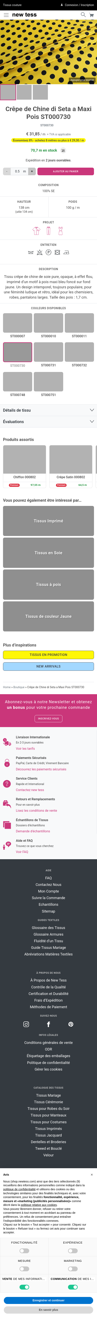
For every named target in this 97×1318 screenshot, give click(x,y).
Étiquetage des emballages (48, 1056)
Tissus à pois (48, 584)
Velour (48, 1155)
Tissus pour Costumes (48, 1122)
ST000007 (17, 336)
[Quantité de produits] (16, 171)
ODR (48, 1049)
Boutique (19, 687)
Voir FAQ (22, 852)
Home (7, 687)
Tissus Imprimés (48, 1129)
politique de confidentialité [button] (19, 1189)
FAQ (48, 878)
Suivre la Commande (48, 898)
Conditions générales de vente (48, 1042)
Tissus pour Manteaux (48, 1115)
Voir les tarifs (25, 749)
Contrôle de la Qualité (48, 987)
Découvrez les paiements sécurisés (41, 769)
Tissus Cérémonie (48, 1102)
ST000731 (48, 365)
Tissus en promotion (48, 655)
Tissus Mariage (48, 1095)
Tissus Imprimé (48, 521)
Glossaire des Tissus (48, 928)
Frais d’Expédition (48, 1000)
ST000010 (48, 336)
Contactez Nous (48, 884)
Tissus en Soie (48, 552)
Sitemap (48, 911)
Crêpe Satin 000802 (71, 477)
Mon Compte (48, 891)
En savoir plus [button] (48, 1309)
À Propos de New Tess (48, 980)
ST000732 (79, 365)
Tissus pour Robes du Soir (49, 1108)
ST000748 (17, 395)
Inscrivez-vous (48, 718)
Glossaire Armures (48, 934)
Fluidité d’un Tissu (48, 941)
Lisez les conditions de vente (36, 810)
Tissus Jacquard (48, 1135)
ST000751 (48, 395)
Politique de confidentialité (48, 1063)
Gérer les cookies (48, 1069)
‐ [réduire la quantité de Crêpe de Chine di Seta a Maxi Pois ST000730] (6, 171)
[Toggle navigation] (6, 15)
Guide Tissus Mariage (48, 947)
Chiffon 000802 (24, 477)
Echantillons (48, 904)
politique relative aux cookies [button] (39, 1205)
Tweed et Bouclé (48, 1148)
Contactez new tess (30, 790)
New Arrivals (48, 666)
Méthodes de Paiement (48, 1007)
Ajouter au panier (65, 171)
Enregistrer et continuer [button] (49, 1300)
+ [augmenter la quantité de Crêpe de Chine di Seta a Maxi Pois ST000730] (32, 171)
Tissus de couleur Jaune (48, 616)
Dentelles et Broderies (48, 1142)
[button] (92, 1174)
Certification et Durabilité (48, 994)
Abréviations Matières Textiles (48, 954)
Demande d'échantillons (33, 831)
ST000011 (79, 336)
